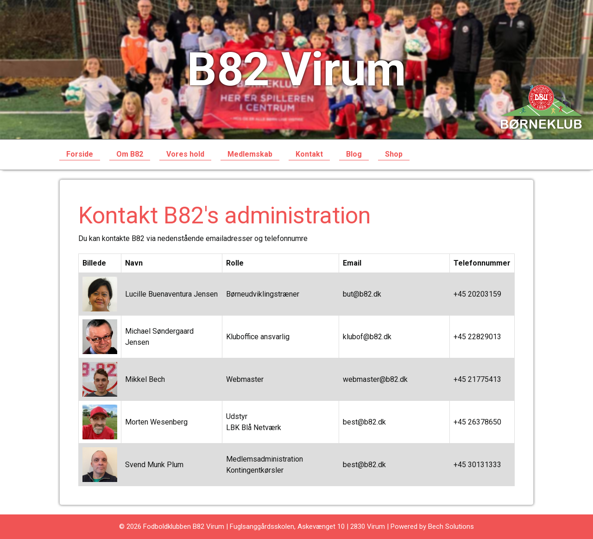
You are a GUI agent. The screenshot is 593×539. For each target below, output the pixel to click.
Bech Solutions (451, 526)
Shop (394, 154)
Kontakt (309, 154)
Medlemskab (249, 154)
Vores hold (185, 154)
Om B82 (129, 154)
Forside (79, 154)
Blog (354, 154)
